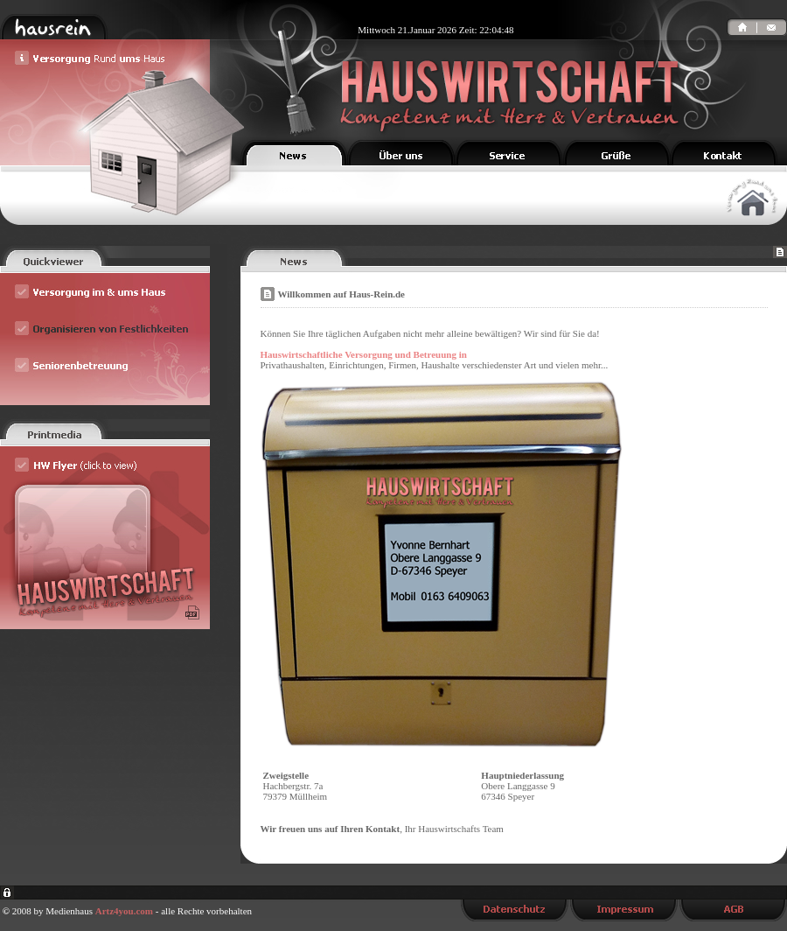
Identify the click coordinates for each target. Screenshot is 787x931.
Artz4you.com (124, 911)
